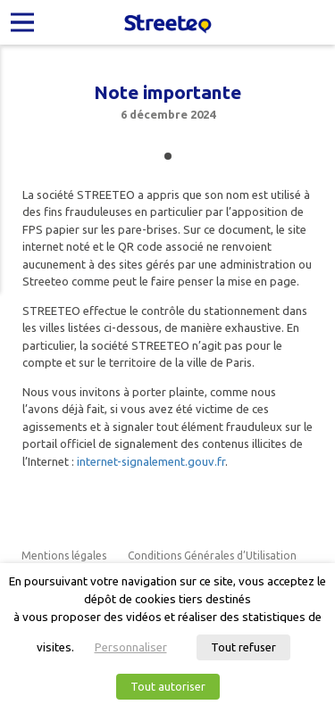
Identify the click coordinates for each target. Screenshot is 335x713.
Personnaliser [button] (131, 647)
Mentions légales (63, 555)
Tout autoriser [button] (167, 686)
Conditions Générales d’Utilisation (212, 555)
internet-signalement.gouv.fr (151, 461)
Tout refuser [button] (243, 647)
